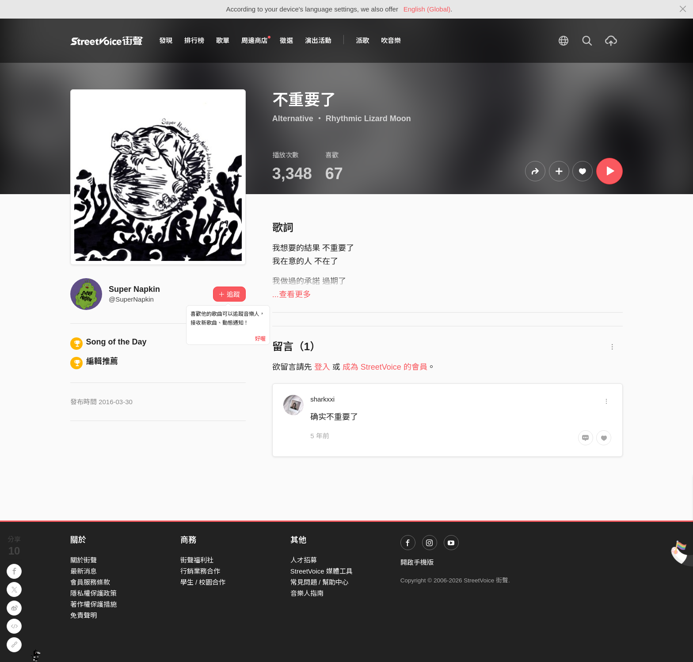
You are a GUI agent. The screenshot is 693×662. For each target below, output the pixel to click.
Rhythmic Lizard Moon (368, 118)
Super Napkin (134, 289)
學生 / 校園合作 (203, 582)
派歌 (362, 40)
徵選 (286, 40)
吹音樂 (391, 40)
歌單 (222, 40)
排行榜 (194, 40)
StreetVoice (106, 40)
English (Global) (427, 9)
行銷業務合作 (200, 571)
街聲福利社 (196, 560)
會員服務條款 (90, 582)
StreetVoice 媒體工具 (321, 571)
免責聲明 (83, 615)
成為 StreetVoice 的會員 (385, 367)
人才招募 (303, 560)
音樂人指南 (307, 593)
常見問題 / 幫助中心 (319, 582)
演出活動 (318, 40)
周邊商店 (255, 40)
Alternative (292, 118)
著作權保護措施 (93, 604)
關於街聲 (83, 560)
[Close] (683, 9)
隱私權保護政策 (93, 593)
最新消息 (83, 571)
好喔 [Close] (260, 339)
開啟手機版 (417, 562)
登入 (322, 367)
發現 (165, 40)
